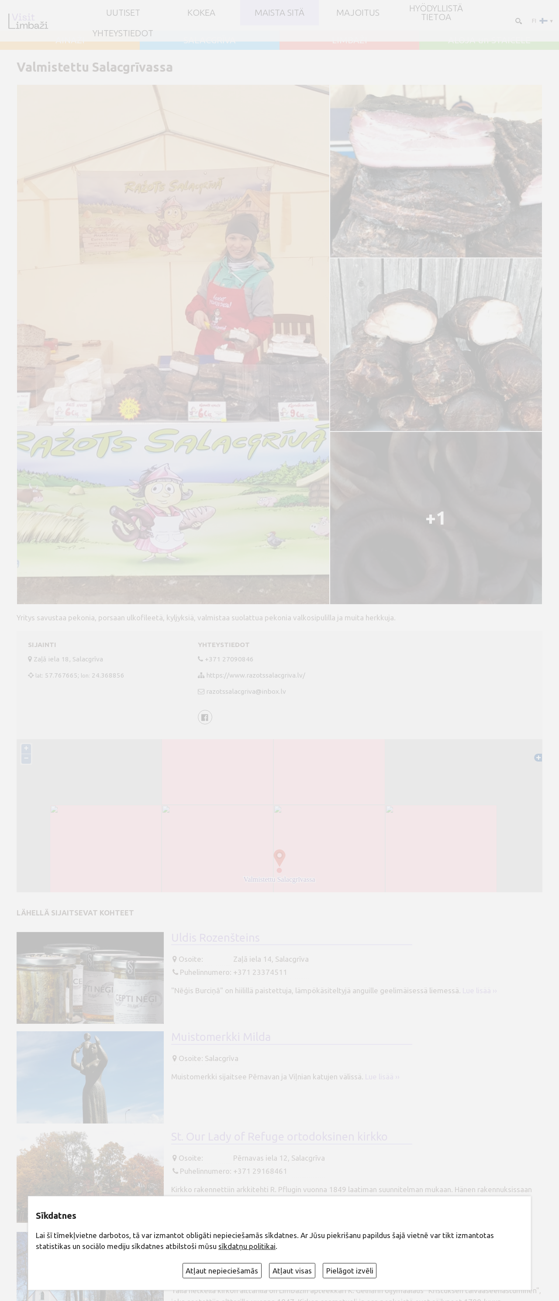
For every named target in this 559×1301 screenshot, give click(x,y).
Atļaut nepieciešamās (222, 1270)
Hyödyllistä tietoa (436, 13)
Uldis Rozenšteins (215, 938)
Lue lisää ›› (479, 990)
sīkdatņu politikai (247, 1246)
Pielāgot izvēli (349, 1270)
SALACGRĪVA (209, 40)
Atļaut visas (292, 1270)
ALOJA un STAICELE (489, 40)
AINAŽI (70, 40)
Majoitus (358, 12)
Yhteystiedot (123, 33)
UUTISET (123, 12)
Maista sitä (279, 12)
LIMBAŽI (349, 40)
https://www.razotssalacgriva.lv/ (255, 675)
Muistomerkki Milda (221, 1037)
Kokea (201, 12)
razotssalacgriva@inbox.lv (246, 691)
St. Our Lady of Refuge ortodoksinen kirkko (279, 1137)
